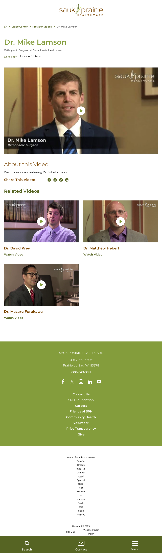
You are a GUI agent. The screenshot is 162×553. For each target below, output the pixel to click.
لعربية (81, 476)
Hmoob (81, 465)
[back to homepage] (5, 26)
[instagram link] (81, 381)
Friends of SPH (81, 411)
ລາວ (81, 495)
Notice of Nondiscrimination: (81, 457)
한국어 (81, 484)
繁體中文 (81, 468)
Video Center (20, 26)
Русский (81, 480)
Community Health (81, 417)
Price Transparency (81, 429)
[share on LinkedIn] (66, 180)
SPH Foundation (81, 400)
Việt (81, 488)
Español (81, 461)
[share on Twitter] (55, 180)
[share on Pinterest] (61, 180)
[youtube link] (99, 381)
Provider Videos (42, 26)
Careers (81, 406)
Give (81, 434)
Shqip (81, 510)
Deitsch (81, 491)
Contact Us (81, 394)
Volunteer (81, 423)
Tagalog (81, 514)
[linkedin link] (90, 381)
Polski (81, 503)
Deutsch (81, 472)
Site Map (70, 532)
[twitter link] (72, 381)
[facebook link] (63, 381)
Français (81, 499)
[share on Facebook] (49, 180)
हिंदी (81, 506)
